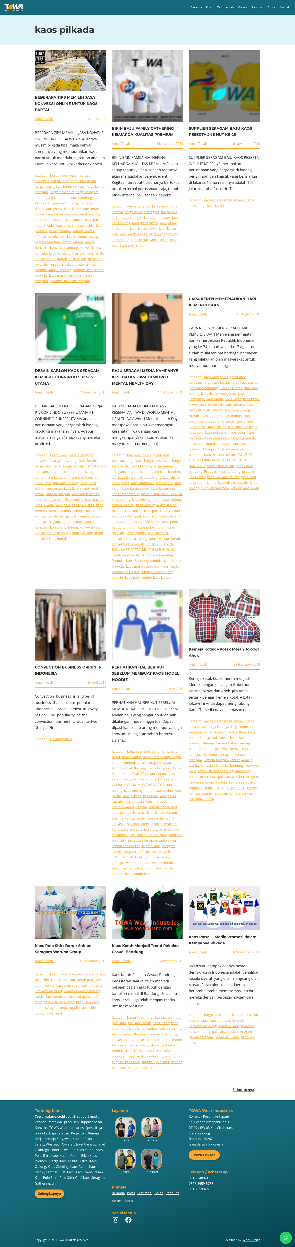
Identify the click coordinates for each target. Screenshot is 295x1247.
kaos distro (149, 223)
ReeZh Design (251, 1240)
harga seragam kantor (137, 217)
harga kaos (59, 181)
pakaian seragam (245, 776)
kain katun (174, 768)
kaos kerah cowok (143, 228)
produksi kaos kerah (88, 270)
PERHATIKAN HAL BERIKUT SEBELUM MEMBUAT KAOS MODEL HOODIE (145, 673)
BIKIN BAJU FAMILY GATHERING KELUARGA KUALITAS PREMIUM (143, 131)
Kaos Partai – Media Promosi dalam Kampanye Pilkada (222, 940)
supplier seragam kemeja (221, 793)
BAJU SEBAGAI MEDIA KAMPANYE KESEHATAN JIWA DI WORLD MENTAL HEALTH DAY (145, 377)
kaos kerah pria (58, 214)
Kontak (285, 7)
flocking (140, 768)
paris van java (169, 829)
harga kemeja (73, 186)
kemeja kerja (121, 812)
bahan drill (160, 751)
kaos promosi (136, 533)
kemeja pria (68, 236)
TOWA (60, 1240)
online (193, 776)
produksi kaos (85, 264)
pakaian (224, 776)
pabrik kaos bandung (157, 555)
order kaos (208, 776)
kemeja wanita (84, 242)
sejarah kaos (150, 846)
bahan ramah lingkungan (162, 757)
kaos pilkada (44, 225)
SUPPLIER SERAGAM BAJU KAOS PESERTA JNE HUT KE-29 (220, 131)
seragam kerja (56, 1007)
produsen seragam (142, 840)
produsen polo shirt (161, 1056)
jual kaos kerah (123, 477)
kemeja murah (46, 236)
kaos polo (63, 225)
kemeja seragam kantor (53, 242)
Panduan (257, 7)
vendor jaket (121, 874)
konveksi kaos (90, 247)
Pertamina (120, 835)
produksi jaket (62, 264)
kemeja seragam (90, 236)
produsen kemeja (202, 788)
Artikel (272, 7)
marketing (95, 259)
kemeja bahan (60, 231)
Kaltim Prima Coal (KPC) (130, 773)
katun (172, 801)
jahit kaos (54, 197)
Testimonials (225, 7)
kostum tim (77, 259)
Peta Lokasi (204, 1154)
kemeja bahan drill (163, 807)
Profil (209, 7)
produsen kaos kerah (162, 566)
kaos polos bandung (145, 522)
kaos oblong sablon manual (222, 416)
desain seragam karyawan (147, 206)
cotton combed (123, 762)
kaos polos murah (152, 527)
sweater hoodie (136, 862)
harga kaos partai (48, 186)
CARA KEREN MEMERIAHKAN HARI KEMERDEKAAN (222, 302)
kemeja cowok (83, 231)
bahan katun (131, 757)
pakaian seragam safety (139, 829)
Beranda (196, 7)
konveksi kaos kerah (87, 253)
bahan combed (138, 751)
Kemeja (141, 807)
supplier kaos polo (126, 577)
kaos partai (93, 220)
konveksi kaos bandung (52, 253)
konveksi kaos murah (51, 259)
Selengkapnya (49, 1193)
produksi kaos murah (51, 275)
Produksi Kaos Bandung (53, 270)
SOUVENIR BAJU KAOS (128, 857)
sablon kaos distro (126, 572)
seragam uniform (136, 851)
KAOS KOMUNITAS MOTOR (161, 494)
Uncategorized (61, 739)
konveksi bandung (64, 247)
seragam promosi (230, 788)
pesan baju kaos (227, 1037)
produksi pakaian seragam (70, 281)
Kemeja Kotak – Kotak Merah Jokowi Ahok (224, 652)
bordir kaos (59, 175)
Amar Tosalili (44, 119)
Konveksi (41, 247)
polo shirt (42, 264)
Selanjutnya (246, 1090)
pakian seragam (201, 782)
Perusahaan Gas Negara (147, 835)
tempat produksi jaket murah (150, 868)
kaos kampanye (142, 483)
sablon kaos (168, 840)
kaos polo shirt (83, 225)
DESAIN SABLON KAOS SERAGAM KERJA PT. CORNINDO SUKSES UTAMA (67, 377)
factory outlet (122, 768)
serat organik (161, 851)
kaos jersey (53, 208)
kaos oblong (121, 499)
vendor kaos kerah (156, 577)
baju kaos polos (139, 455)
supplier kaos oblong (157, 572)
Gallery (242, 7)
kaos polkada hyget (126, 516)
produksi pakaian (157, 1051)
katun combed (123, 807)
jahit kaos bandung (77, 197)
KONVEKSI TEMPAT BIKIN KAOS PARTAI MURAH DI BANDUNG (220, 460)
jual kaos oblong (65, 203)
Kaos (83, 203)
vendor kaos (142, 874)
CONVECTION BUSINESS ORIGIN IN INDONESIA (68, 670)
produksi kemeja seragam (234, 782)
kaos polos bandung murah (234, 438)
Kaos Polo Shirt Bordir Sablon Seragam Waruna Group (63, 949)
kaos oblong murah (49, 220)
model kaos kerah (125, 555)
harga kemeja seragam (142, 212)
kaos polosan (228, 443)
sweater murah (161, 862)
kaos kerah (72, 208)
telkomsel (119, 868)
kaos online (75, 220)
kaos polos (120, 522)
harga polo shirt (62, 192)
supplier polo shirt (82, 1007)
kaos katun (164, 483)
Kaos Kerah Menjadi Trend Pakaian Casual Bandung (145, 949)
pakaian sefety (138, 824)
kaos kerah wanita (85, 214)
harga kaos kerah (83, 181)
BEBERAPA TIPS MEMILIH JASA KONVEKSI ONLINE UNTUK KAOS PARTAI (66, 103)
